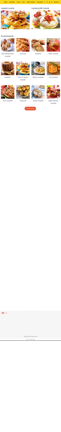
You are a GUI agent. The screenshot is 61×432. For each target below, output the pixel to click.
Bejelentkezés (56, 2)
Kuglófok (8, 77)
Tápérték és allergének (30, 2)
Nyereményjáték (40, 2)
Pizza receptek (7, 101)
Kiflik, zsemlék (53, 54)
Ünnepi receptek (38, 101)
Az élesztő (18, 2)
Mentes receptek (38, 77)
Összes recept (30, 108)
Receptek (5, 2)
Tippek (23, 2)
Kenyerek (38, 54)
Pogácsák (23, 101)
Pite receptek (53, 77)
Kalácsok (23, 54)
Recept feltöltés (12, 2)
